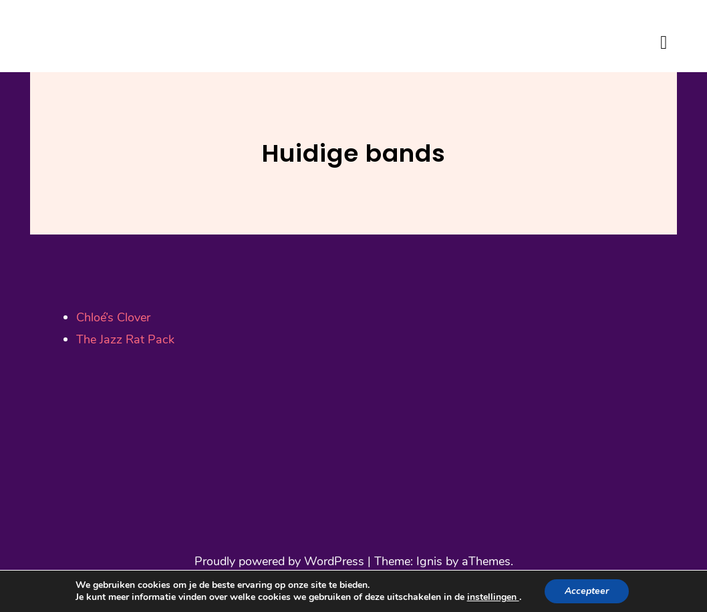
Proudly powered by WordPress (279, 561)
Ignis (429, 561)
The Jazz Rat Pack (127, 339)
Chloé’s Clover (113, 317)
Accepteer (587, 591)
